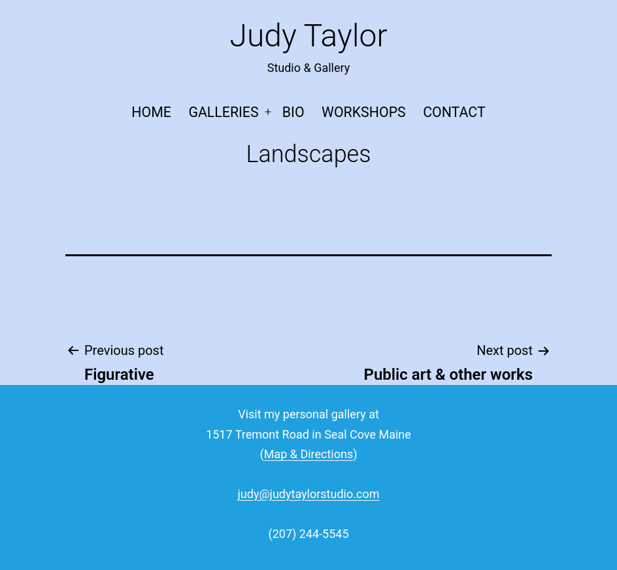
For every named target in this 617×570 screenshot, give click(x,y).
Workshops (364, 112)
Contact (454, 112)
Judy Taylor (308, 35)
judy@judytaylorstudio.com (309, 494)
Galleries (223, 112)
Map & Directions (309, 454)
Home (151, 112)
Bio (293, 112)
